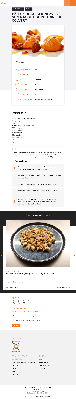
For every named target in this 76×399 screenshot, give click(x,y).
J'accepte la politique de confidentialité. (28, 320)
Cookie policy (39, 396)
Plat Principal (18, 9)
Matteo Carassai (18, 282)
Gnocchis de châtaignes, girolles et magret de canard (30, 273)
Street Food (43, 368)
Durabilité (15, 365)
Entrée (41, 359)
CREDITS (47, 396)
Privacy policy (29, 396)
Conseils (14, 368)
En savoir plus (12, 287)
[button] (73, 3)
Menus (14, 371)
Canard (29, 9)
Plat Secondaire (44, 365)
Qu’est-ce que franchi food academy (24, 362)
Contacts (15, 374)
